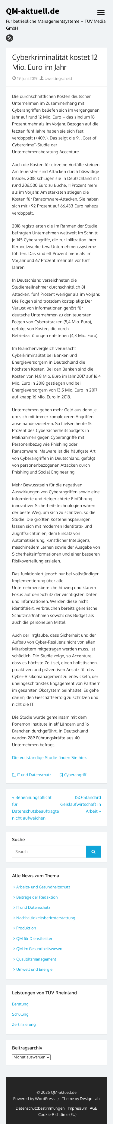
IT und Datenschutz (34, 774)
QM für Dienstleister (34, 938)
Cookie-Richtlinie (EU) (57, 1114)
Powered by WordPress (34, 1098)
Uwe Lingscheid (55, 78)
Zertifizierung (24, 1024)
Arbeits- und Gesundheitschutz (43, 887)
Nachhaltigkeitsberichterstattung (45, 917)
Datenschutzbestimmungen (40, 1108)
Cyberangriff (75, 774)
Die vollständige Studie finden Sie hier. (49, 757)
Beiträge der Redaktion (37, 897)
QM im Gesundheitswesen (39, 948)
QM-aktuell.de (32, 11)
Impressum (77, 1108)
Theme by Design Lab (81, 1098)
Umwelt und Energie (34, 969)
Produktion (26, 928)
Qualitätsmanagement (36, 959)
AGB (93, 1108)
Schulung (20, 1014)
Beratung (20, 1004)
